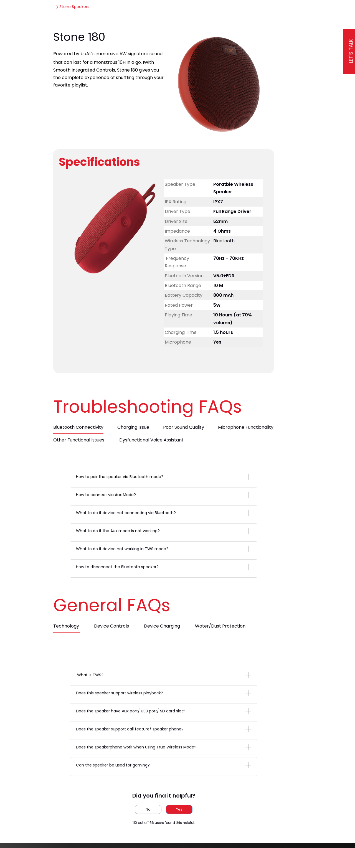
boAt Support (48, 29)
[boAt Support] (41, 11)
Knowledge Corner (131, 11)
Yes (179, 814)
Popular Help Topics (204, 11)
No (148, 814)
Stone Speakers (84, 29)
